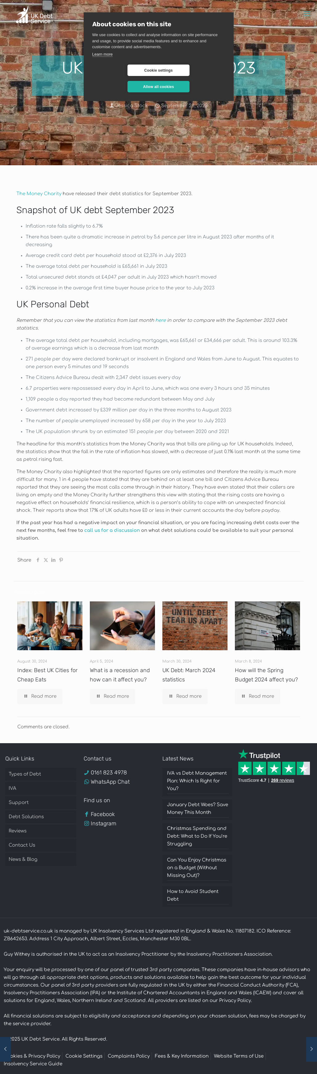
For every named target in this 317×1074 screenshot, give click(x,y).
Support (19, 802)
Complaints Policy (129, 1056)
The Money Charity (38, 193)
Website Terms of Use (239, 1056)
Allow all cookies (195, 70)
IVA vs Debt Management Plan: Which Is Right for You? (197, 781)
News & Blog (23, 859)
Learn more (102, 54)
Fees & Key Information (182, 1056)
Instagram (103, 823)
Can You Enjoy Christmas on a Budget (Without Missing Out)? (196, 867)
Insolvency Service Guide (33, 1064)
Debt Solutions (26, 816)
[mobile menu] (307, 14)
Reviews (18, 831)
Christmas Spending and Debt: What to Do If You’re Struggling (197, 836)
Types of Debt (25, 774)
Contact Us (22, 845)
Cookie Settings (83, 1056)
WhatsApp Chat (110, 781)
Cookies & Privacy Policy (32, 1056)
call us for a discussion (112, 530)
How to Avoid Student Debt (193, 895)
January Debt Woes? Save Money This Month (197, 808)
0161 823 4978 (109, 772)
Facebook (103, 814)
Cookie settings (121, 70)
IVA (12, 788)
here (160, 320)
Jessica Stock (131, 105)
